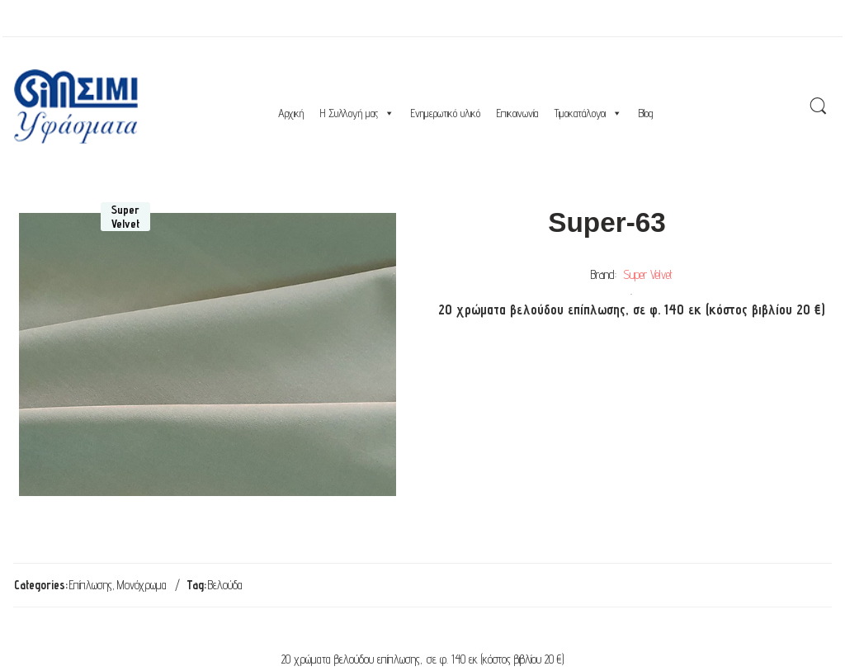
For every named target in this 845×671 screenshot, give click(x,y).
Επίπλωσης (90, 585)
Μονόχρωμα (142, 585)
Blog (646, 113)
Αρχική (291, 113)
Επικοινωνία (517, 113)
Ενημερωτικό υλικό (445, 113)
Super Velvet (648, 274)
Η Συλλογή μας (357, 113)
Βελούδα (225, 585)
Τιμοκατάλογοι (588, 113)
